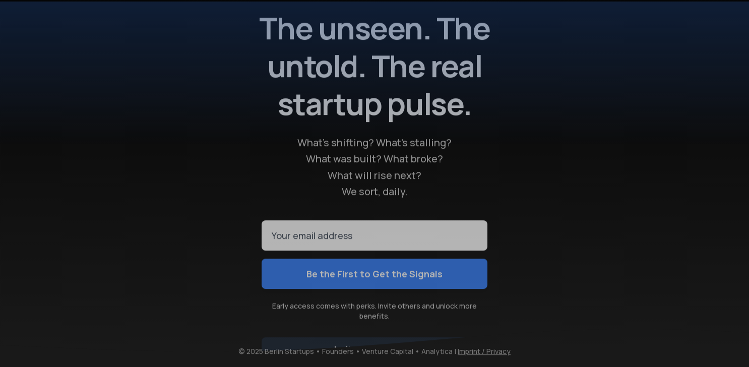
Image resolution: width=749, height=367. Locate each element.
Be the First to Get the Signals (374, 274)
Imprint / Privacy (484, 351)
